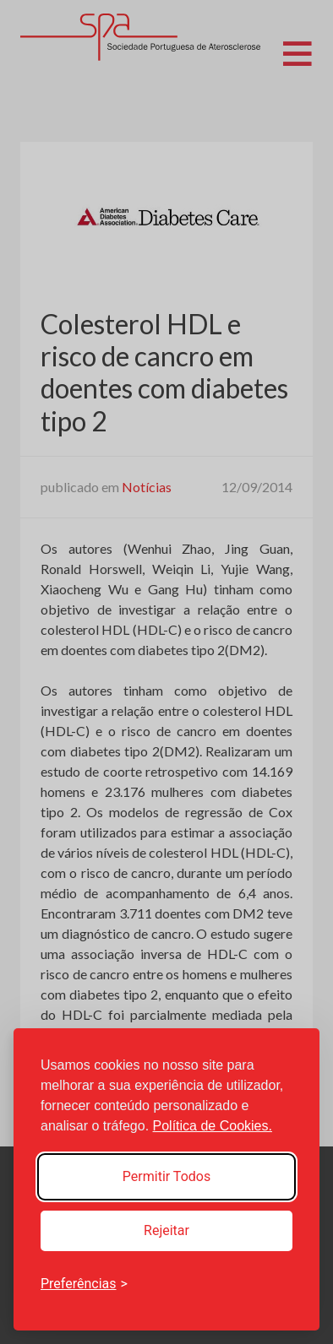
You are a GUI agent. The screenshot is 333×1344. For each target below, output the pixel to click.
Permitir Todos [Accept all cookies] (166, 1176)
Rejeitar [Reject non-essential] (166, 1230)
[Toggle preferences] (84, 1284)
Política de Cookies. (212, 1126)
